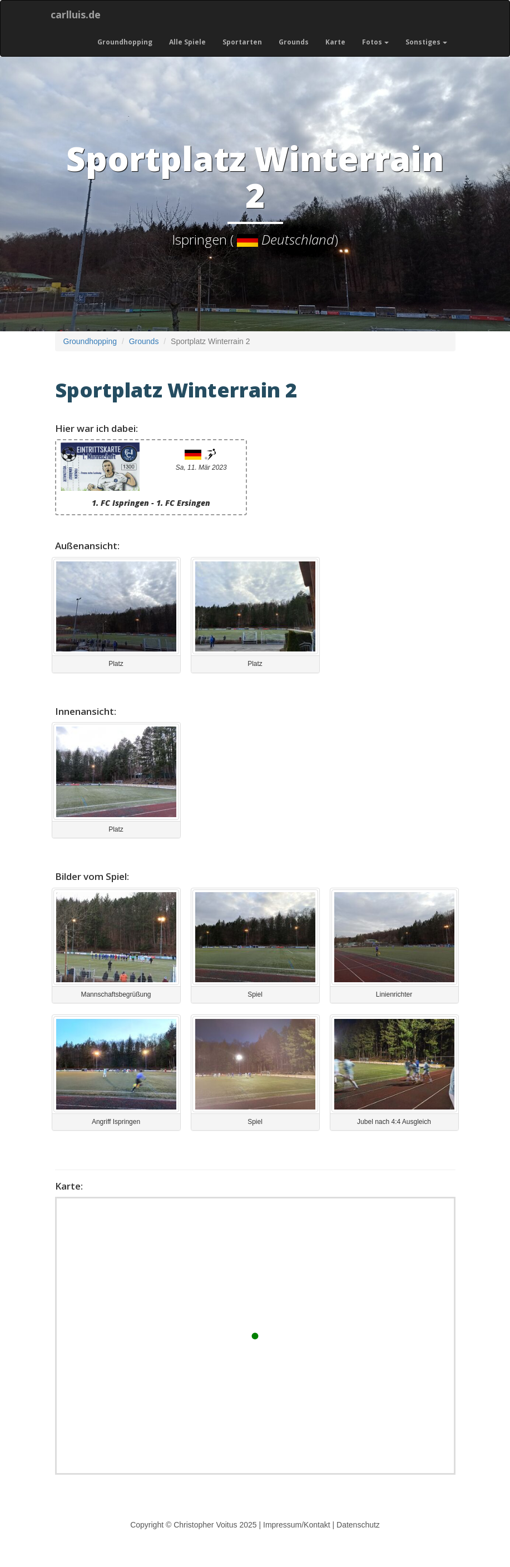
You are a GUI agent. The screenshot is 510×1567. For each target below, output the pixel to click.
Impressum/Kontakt (296, 1524)
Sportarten (242, 42)
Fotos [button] (375, 42)
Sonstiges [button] (426, 42)
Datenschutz (358, 1524)
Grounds (294, 42)
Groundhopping (124, 42)
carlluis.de (76, 14)
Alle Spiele (187, 42)
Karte (335, 42)
